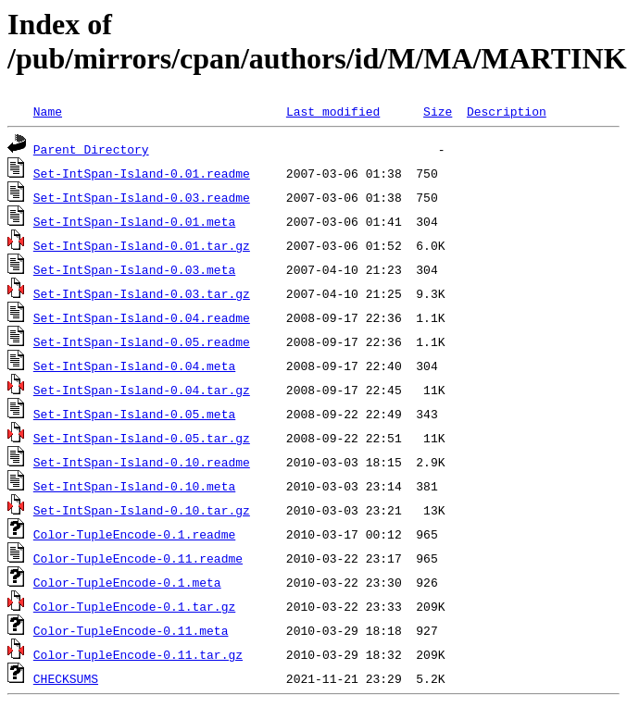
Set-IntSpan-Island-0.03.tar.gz (141, 293)
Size (437, 111)
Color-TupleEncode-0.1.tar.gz (134, 606)
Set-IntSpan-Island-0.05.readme (141, 341)
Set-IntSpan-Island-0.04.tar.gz (141, 389)
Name (47, 111)
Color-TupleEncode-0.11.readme (138, 558)
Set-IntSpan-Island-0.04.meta (134, 365)
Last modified (333, 111)
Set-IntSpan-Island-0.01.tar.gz (141, 245)
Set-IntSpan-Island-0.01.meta (134, 221)
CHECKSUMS (65, 678)
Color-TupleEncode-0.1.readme (134, 534)
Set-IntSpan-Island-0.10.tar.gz (141, 510)
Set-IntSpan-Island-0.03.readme (141, 197)
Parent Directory (91, 149)
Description (506, 111)
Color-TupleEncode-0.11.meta (131, 630)
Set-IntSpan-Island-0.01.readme (141, 173)
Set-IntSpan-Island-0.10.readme (141, 461)
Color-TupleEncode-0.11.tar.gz (138, 654)
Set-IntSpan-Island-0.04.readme (141, 317)
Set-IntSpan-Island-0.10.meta (134, 486)
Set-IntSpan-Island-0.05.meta (134, 413)
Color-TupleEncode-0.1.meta (127, 582)
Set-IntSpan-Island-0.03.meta (134, 269)
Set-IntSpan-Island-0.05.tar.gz (141, 437)
